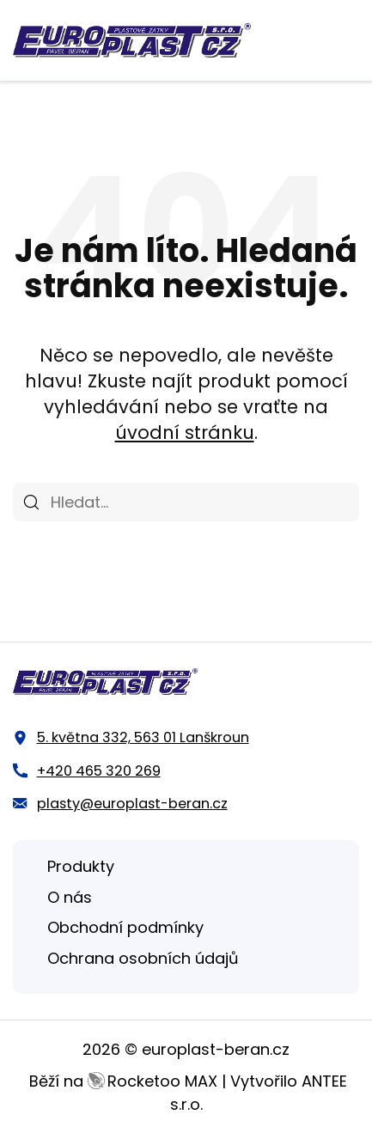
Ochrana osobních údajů (143, 958)
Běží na (123, 1081)
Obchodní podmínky (125, 927)
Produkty (80, 866)
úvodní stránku (184, 432)
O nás (69, 897)
